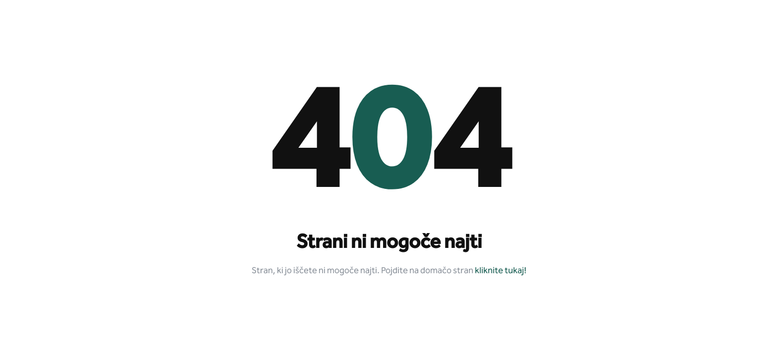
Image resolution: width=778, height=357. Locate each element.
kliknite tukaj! (500, 271)
